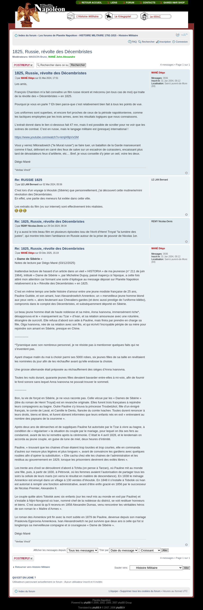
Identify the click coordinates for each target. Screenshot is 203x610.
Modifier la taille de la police (184, 34)
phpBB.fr (96, 607)
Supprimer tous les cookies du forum (140, 591)
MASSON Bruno (38, 56)
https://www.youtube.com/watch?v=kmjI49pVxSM (47, 137)
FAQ (134, 41)
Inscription (165, 41)
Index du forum (27, 35)
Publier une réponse (23, 65)
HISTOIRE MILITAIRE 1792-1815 (98, 35)
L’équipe (113, 591)
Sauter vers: (121, 567)
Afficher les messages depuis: (65, 550)
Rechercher (148, 41)
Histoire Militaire (128, 35)
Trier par (118, 550)
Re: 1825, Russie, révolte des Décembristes (49, 221)
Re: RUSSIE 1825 (28, 180)
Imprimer (177, 34)
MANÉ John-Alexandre (61, 56)
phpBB (87, 602)
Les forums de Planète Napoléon (58, 35)
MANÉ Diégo (28, 78)
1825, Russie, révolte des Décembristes (52, 51)
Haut (186, 173)
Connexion (182, 41)
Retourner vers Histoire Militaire (32, 567)
